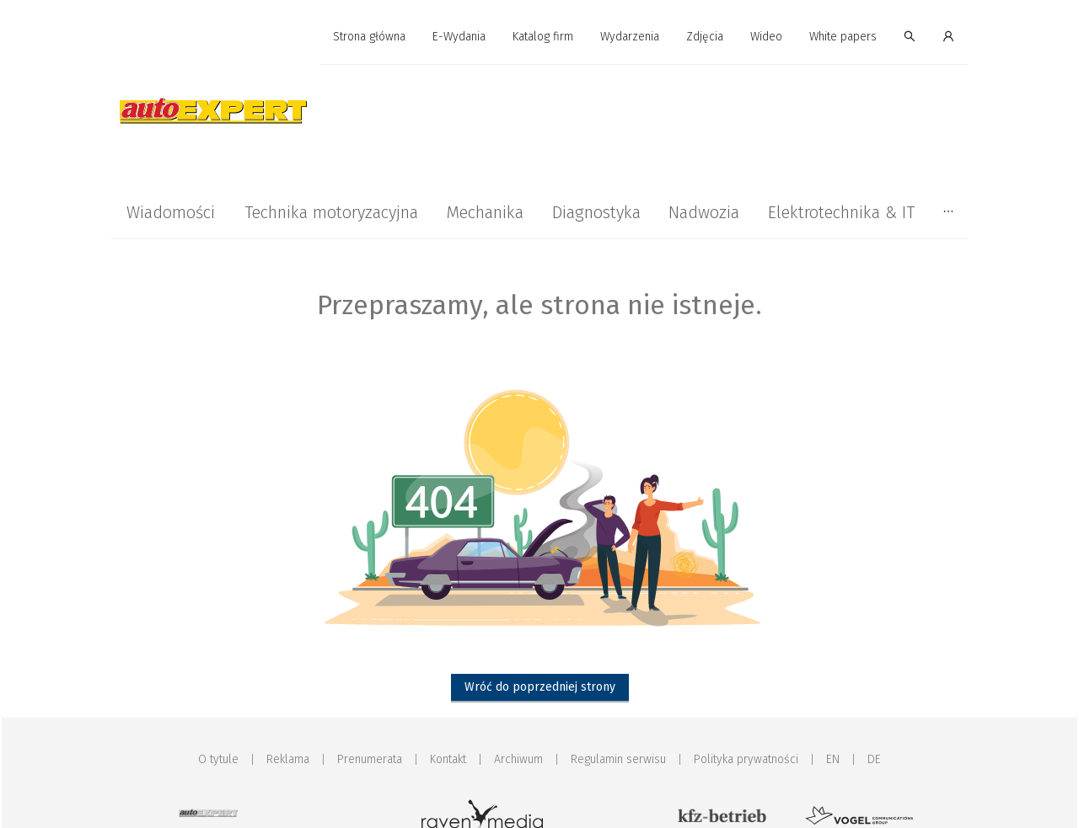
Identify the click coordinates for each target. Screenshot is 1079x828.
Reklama (287, 759)
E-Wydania (459, 36)
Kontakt (448, 759)
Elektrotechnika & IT (841, 212)
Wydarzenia (629, 36)
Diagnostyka (596, 212)
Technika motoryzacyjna (331, 212)
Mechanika (484, 212)
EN (833, 759)
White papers (843, 36)
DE (874, 759)
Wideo (766, 36)
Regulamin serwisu (618, 759)
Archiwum (518, 759)
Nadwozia (703, 212)
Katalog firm (543, 36)
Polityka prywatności (746, 759)
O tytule (218, 759)
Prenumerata (369, 759)
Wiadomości (170, 212)
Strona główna (369, 36)
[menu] (539, 37)
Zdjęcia (704, 36)
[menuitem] (369, 37)
